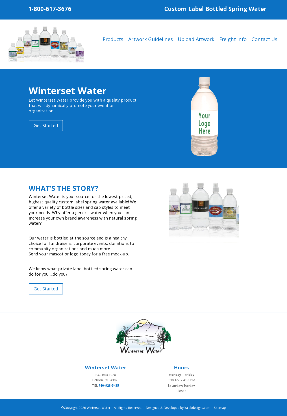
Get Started (46, 125)
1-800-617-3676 (49, 9)
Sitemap (220, 407)
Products (113, 39)
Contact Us (264, 39)
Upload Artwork (196, 39)
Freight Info (233, 39)
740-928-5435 (108, 385)
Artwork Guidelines (150, 39)
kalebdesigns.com (197, 407)
